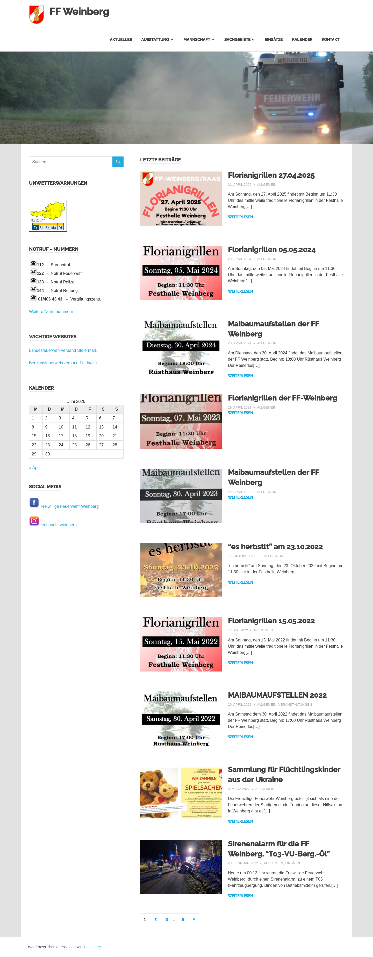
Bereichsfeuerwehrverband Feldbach (63, 363)
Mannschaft (196, 39)
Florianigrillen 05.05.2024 (271, 249)
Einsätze (274, 39)
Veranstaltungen (295, 704)
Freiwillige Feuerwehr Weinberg (69, 506)
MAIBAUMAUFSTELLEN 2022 (277, 695)
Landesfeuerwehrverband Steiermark (63, 350)
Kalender (302, 39)
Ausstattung (155, 39)
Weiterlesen (240, 217)
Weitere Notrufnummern (51, 311)
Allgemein (266, 185)
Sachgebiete (237, 39)
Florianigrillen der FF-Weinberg (282, 398)
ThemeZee (92, 947)
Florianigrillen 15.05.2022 (271, 621)
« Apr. (34, 468)
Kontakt (330, 39)
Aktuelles (121, 39)
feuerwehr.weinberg (58, 525)
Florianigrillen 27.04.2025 (271, 175)
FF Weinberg (79, 11)
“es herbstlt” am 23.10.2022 (275, 546)
